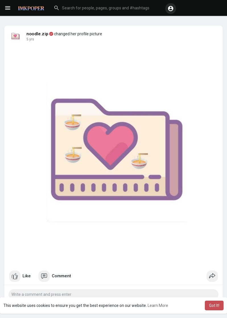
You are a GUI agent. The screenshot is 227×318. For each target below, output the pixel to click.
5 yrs (30, 39)
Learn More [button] (158, 305)
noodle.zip (37, 33)
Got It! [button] (214, 305)
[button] (107, 8)
